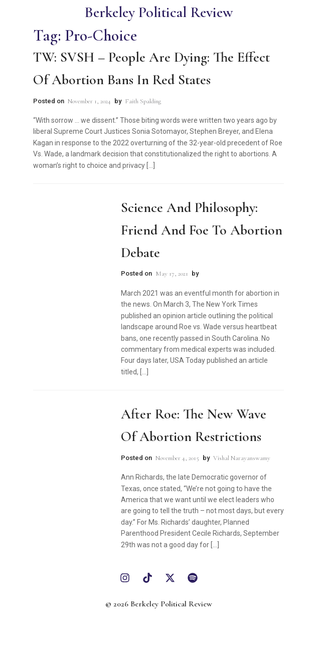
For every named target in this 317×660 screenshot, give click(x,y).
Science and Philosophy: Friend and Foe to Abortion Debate (201, 230)
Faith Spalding (143, 101)
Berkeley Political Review (158, 12)
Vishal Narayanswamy (241, 458)
